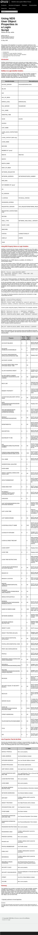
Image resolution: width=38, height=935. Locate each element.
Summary (5, 57)
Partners (24, 5)
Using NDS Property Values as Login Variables (14, 54)
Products (3, 5)
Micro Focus (27, 2)
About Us (4, 8)
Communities (33, 5)
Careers (4, 923)
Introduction (6, 52)
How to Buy (12, 8)
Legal (8, 923)
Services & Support (14, 5)
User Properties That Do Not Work (11, 55)
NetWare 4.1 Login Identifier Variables (12, 53)
